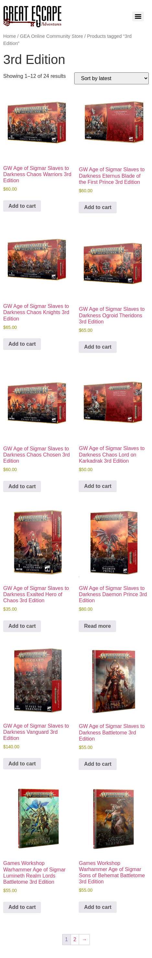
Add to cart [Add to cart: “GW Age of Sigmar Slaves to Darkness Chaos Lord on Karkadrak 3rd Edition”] (97, 486)
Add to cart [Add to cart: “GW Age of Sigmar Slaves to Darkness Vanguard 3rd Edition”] (22, 763)
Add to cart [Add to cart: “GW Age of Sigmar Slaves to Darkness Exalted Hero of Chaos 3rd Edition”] (22, 626)
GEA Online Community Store (51, 36)
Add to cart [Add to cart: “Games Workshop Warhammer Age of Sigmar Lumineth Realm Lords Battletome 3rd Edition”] (22, 907)
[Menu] (138, 16)
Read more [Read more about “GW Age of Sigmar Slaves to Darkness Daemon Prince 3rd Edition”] (97, 626)
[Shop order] (111, 78)
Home (9, 36)
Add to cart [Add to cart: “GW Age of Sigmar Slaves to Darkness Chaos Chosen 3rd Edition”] (22, 486)
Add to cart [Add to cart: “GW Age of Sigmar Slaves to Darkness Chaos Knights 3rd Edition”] (22, 344)
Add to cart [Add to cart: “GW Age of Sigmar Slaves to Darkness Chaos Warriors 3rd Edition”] (22, 206)
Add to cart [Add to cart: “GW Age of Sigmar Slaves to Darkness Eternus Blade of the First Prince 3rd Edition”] (97, 207)
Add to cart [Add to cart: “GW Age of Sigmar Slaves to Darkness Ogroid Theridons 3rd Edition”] (97, 347)
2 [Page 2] (75, 939)
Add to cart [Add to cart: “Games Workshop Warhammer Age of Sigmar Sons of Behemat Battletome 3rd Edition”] (97, 907)
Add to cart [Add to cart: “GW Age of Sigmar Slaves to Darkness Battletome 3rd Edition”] (97, 764)
